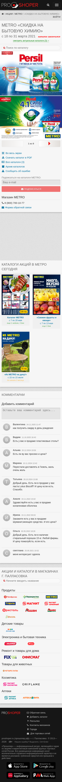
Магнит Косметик (10, 684)
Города (31, 729)
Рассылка (33, 721)
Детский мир (10, 630)
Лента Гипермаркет (10, 603)
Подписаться (31, 189)
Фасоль (10, 616)
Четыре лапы (10, 670)
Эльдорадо (10, 643)
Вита (31, 697)
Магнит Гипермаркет (51, 603)
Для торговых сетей (38, 733)
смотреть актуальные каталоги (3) (31, 40)
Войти (56, 17)
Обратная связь (36, 712)
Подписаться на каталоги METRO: (21, 177)
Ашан (31, 610)
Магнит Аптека (10, 697)
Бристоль (10, 610)
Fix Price (10, 657)
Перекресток (31, 596)
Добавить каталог (36, 717)
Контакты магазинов (38, 725)
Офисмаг (31, 657)
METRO (18, 14)
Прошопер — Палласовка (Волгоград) (20, 5)
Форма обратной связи (16, 207)
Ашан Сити (51, 610)
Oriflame (31, 684)
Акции (9, 14)
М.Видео (31, 643)
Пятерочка (10, 596)
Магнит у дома (31, 603)
